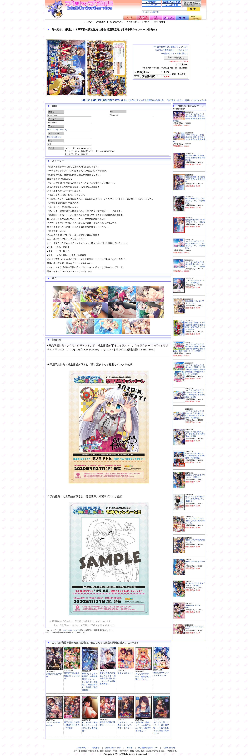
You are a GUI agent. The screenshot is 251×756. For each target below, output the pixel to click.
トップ (89, 22)
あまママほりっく (125, 673)
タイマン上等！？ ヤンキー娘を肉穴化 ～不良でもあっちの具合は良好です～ (162, 727)
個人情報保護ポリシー (148, 747)
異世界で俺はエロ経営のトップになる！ (72, 676)
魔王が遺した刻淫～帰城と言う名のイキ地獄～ (72, 725)
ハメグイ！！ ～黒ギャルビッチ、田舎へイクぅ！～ (125, 725)
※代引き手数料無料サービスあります (171, 50)
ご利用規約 (81, 747)
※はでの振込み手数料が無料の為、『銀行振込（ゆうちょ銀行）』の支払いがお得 (143, 100)
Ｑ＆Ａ (147, 22)
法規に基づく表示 (113, 747)
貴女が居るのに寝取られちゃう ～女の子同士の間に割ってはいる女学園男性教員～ (108, 678)
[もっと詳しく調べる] (150, 12)
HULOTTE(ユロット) (57, 129)
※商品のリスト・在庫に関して (174, 53)
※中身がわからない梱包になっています (170, 47)
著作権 (129, 747)
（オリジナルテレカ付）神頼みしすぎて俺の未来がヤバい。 (195, 521)
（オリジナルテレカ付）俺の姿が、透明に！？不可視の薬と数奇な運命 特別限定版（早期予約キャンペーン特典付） (195, 369)
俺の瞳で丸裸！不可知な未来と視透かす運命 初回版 (195, 179)
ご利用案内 (100, 22)
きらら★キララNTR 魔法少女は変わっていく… (143, 676)
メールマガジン (133, 22)
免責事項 (96, 747)
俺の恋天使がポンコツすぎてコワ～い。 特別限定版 (195, 201)
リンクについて (116, 22)
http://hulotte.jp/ (54, 137)
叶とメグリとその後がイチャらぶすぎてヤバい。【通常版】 (195, 499)
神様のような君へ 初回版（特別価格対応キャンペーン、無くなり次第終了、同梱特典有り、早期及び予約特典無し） (89, 682)
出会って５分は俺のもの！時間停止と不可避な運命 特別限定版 (195, 455)
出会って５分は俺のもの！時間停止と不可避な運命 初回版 (195, 434)
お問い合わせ (159, 22)
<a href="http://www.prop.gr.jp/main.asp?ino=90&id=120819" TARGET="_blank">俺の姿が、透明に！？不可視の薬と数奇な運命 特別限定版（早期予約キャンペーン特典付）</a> (162, 68)
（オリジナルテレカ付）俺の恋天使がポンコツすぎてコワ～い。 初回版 (195, 264)
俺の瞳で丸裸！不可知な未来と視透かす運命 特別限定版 (195, 158)
